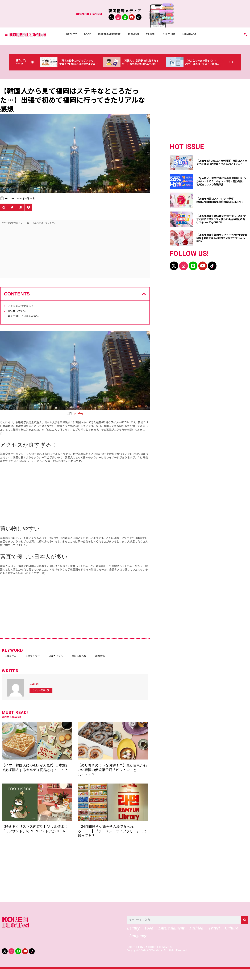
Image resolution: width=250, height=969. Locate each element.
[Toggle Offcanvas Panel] (6, 34)
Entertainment (109, 34)
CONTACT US (168, 948)
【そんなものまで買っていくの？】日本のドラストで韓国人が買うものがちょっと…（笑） (203, 64)
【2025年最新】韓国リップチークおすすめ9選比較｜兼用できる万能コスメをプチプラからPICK (221, 238)
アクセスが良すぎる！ (21, 305)
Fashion (133, 34)
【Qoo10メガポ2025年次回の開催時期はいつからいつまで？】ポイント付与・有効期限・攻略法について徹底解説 (221, 181)
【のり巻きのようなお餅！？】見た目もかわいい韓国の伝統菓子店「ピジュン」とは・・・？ (112, 769)
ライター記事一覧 (41, 690)
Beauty (71, 34)
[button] (245, 34)
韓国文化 (100, 655)
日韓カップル (55, 655)
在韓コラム (10, 655)
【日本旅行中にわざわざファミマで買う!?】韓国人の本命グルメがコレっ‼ (77, 64)
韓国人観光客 (79, 655)
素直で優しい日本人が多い (23, 315)
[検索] (244, 920)
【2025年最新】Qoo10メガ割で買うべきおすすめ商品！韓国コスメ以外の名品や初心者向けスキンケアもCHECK (221, 219)
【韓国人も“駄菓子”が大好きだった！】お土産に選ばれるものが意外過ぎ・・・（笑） (140, 64)
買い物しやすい (17, 310)
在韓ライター (32, 655)
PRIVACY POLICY (148, 948)
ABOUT (131, 948)
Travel (151, 34)
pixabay (79, 413)
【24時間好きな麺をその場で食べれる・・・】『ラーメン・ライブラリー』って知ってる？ (112, 831)
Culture (169, 34)
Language (189, 34)
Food (87, 34)
